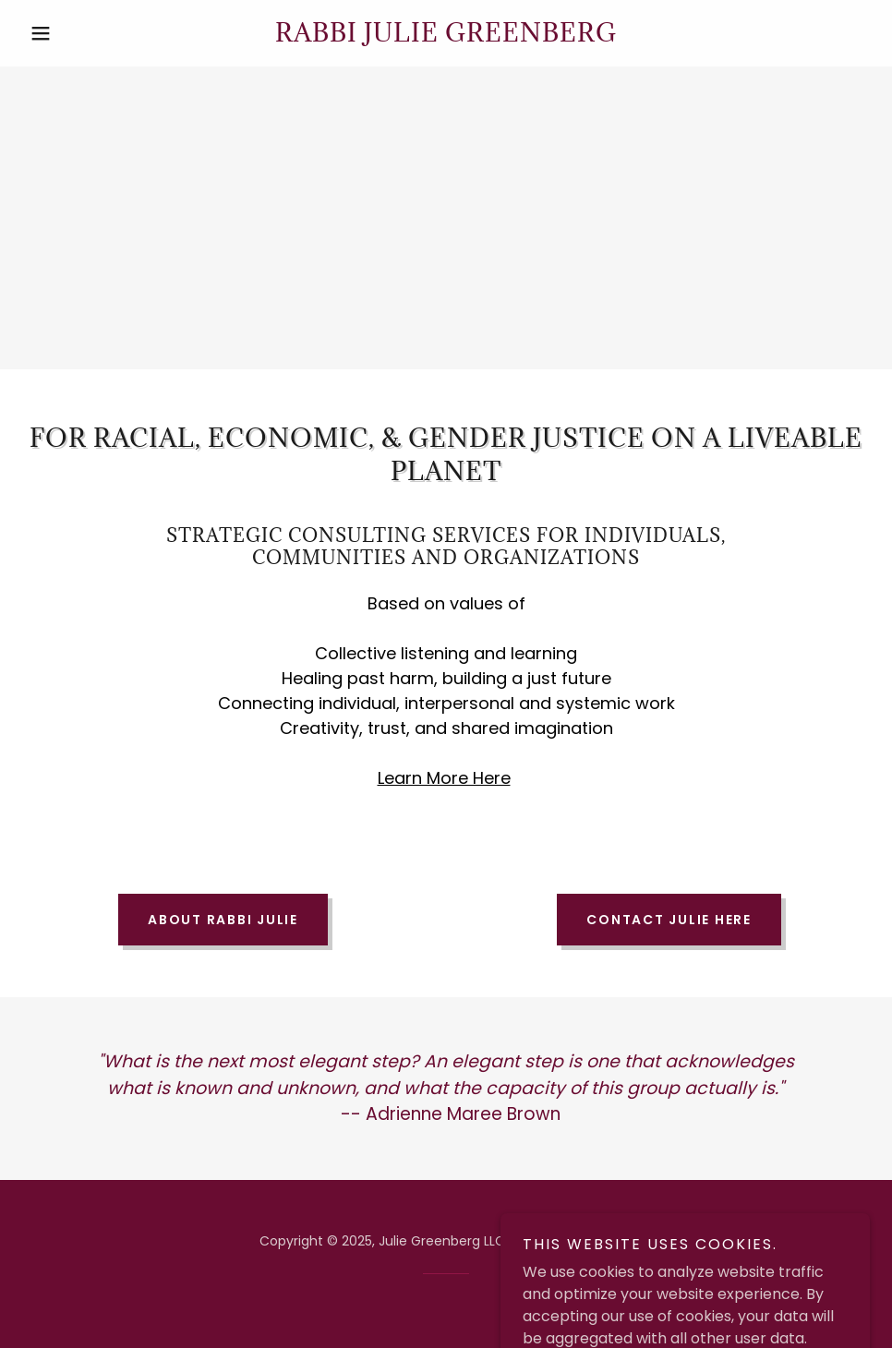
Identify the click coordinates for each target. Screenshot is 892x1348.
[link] (446, 36)
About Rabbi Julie (223, 919)
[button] (86, 33)
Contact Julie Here (669, 919)
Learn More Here (444, 777)
